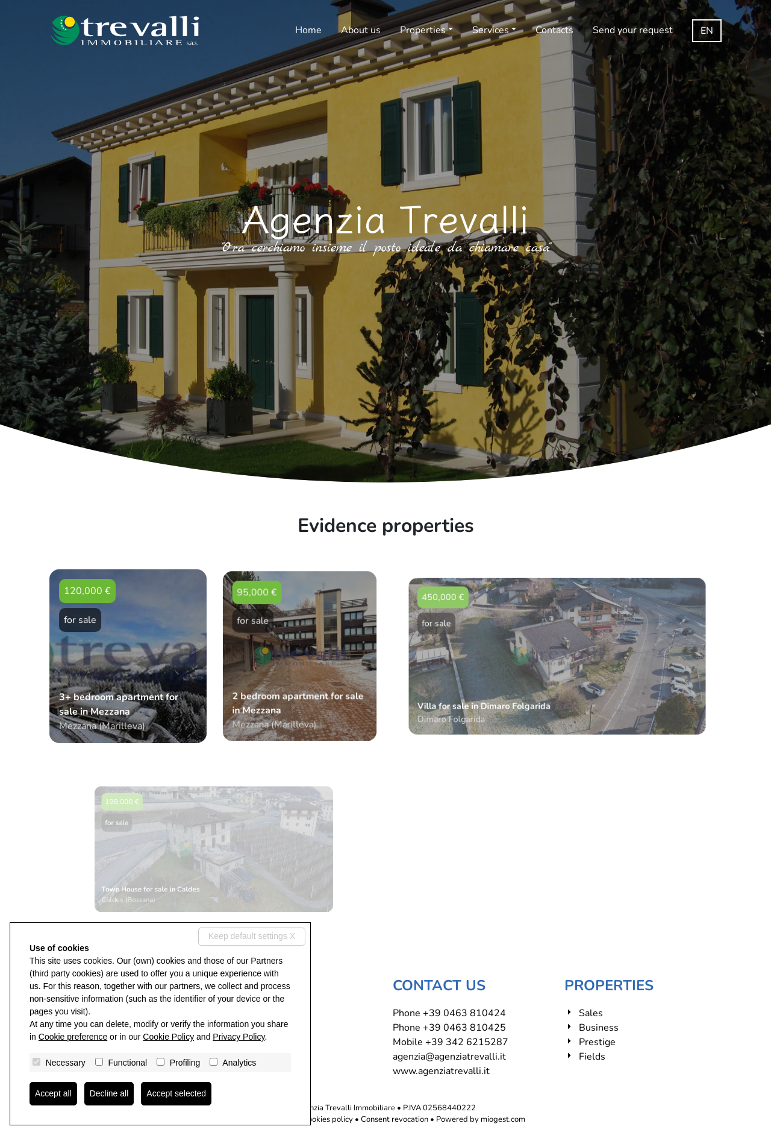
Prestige (597, 1042)
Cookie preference (73, 1037)
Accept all (53, 1093)
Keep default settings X (251, 936)
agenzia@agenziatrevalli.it (449, 1056)
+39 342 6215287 (466, 1042)
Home (308, 30)
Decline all (109, 1093)
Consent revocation (394, 1119)
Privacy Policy (238, 1037)
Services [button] (490, 30)
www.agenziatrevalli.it (441, 1071)
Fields (592, 1056)
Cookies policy (327, 1119)
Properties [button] (423, 30)
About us (361, 30)
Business (599, 1027)
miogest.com (503, 1119)
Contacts (554, 30)
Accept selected (176, 1093)
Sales (591, 1013)
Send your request (633, 30)
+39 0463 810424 (464, 1013)
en (707, 30)
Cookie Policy (168, 1037)
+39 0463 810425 (464, 1027)
